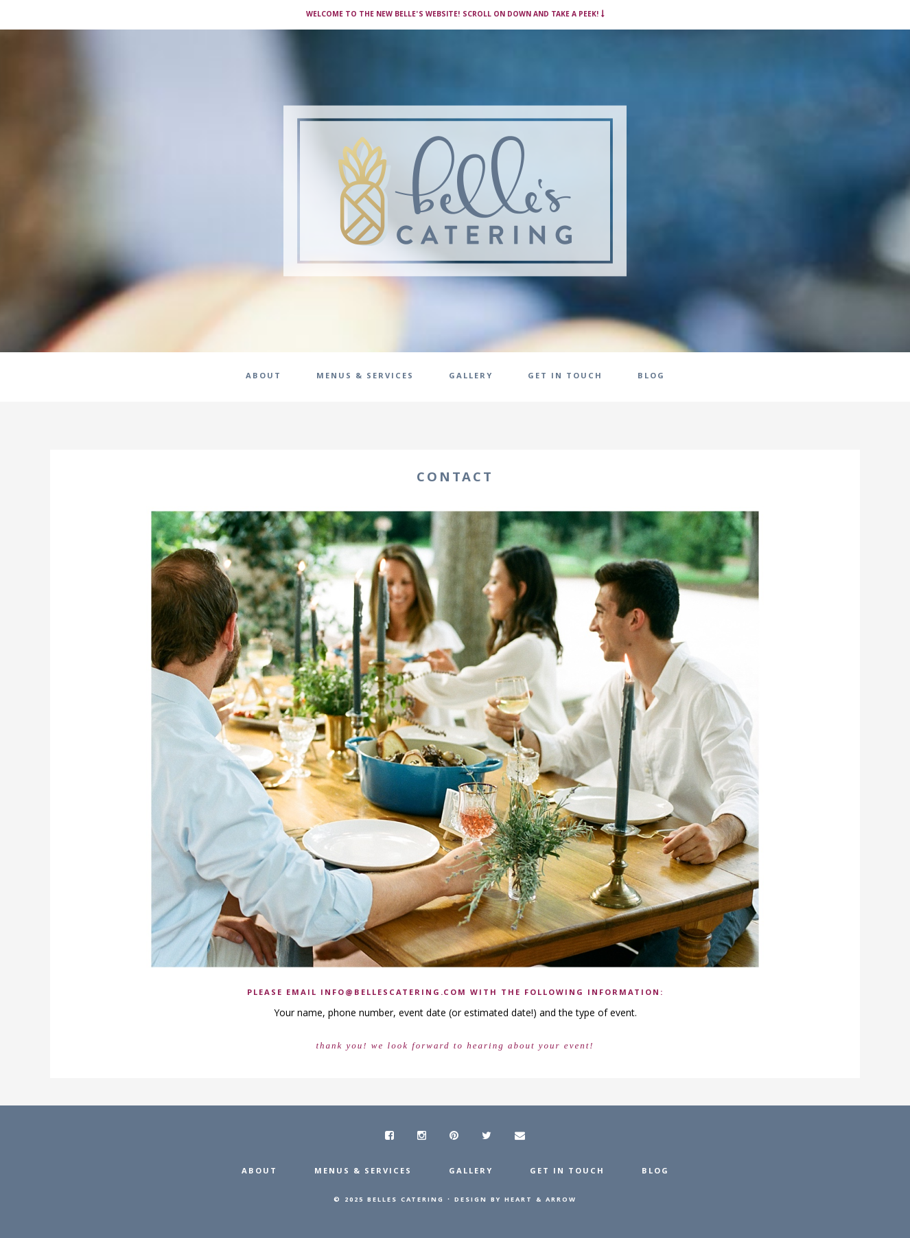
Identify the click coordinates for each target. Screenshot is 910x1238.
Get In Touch (567, 1171)
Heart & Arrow (540, 1200)
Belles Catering (405, 1200)
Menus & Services (363, 1171)
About (259, 1171)
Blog (655, 1171)
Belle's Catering (455, 191)
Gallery (471, 1171)
